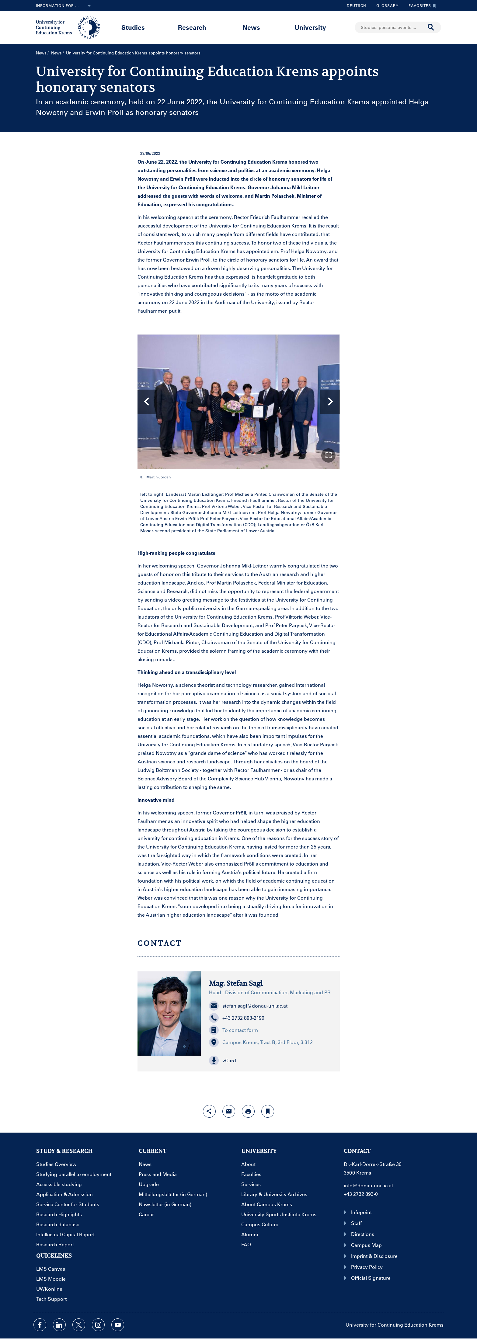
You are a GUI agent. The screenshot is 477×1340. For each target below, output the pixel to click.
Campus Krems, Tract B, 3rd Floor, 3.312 (261, 1042)
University (310, 27)
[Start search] (431, 27)
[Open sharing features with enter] (209, 1111)
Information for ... (64, 6)
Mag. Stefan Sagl (236, 983)
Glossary (385, 5)
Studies (133, 27)
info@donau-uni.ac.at (368, 1185)
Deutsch (356, 5)
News (251, 27)
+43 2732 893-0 (361, 1194)
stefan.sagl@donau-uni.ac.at (248, 1006)
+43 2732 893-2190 (236, 1018)
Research (192, 27)
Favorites (420, 5)
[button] (328, 455)
